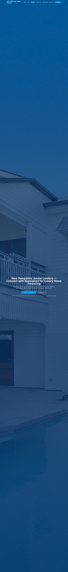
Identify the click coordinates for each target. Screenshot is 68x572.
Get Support (42, 292)
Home (25, 2)
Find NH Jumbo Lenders (28, 292)
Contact (51, 2)
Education (38, 2)
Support (58, 2)
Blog (28, 2)
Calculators (45, 2)
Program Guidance (33, 2)
